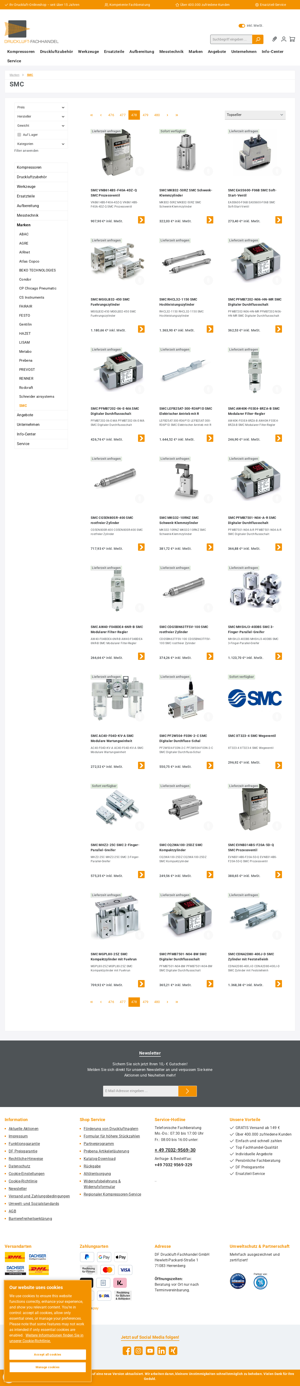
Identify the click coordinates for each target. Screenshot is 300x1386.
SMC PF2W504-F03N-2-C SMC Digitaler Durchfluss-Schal (183, 738)
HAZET (25, 333)
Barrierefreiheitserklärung (30, 1218)
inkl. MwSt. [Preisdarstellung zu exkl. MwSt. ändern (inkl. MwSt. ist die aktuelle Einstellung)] (251, 25)
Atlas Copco (29, 261)
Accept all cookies (47, 1354)
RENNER (26, 378)
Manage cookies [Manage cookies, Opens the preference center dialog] (48, 1367)
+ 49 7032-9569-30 (175, 1150)
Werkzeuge (26, 186)
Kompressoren (29, 167)
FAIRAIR (25, 306)
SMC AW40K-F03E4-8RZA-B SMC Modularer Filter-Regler (254, 411)
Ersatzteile (26, 196)
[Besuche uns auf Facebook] (127, 1350)
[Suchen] (257, 39)
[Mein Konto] (284, 39)
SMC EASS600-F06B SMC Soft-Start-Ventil (252, 192)
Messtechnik (27, 215)
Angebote (25, 415)
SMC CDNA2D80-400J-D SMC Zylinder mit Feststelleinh (251, 956)
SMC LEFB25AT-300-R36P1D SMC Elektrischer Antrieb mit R (185, 411)
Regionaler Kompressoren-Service (112, 1194)
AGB (12, 1211)
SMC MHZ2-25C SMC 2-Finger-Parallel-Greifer (115, 847)
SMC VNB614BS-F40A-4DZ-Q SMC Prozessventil (114, 192)
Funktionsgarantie (24, 1143)
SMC (23, 406)
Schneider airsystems (36, 396)
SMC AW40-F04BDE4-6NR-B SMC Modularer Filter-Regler (117, 629)
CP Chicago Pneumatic (37, 288)
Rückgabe (92, 1166)
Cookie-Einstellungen (27, 1173)
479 (146, 114)
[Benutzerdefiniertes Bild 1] (238, 1281)
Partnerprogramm (99, 1143)
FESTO (24, 315)
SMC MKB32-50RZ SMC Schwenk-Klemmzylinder (185, 192)
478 (135, 114)
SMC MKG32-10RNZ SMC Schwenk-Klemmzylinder (179, 520)
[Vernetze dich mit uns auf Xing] (173, 1350)
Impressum (18, 1136)
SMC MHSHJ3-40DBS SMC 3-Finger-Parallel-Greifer (251, 629)
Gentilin (25, 324)
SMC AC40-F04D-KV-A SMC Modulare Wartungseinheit (112, 738)
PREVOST (27, 370)
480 (157, 114)
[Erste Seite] (91, 115)
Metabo (25, 351)
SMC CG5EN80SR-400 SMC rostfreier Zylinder (112, 520)
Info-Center (26, 434)
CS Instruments (31, 297)
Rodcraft (26, 388)
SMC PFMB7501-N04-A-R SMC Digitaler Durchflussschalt (252, 520)
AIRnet (24, 252)
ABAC (24, 234)
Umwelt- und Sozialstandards (34, 1203)
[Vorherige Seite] (100, 115)
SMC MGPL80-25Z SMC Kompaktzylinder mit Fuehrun (114, 956)
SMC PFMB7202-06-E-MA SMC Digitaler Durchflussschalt (115, 411)
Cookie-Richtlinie (23, 1181)
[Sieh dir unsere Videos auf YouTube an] (150, 1350)
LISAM (24, 342)
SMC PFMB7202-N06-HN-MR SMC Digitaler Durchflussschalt (255, 301)
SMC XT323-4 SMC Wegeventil (252, 736)
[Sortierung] (255, 115)
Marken (23, 225)
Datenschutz (19, 1166)
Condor (25, 279)
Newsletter (18, 1188)
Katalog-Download (100, 1158)
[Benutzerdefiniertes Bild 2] (260, 1281)
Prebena (25, 360)
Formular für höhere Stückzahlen (112, 1136)
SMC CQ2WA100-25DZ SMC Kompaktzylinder (180, 847)
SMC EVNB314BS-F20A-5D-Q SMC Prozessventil (251, 847)
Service (23, 444)
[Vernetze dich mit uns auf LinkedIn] (161, 1350)
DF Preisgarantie (23, 1151)
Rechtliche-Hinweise (26, 1158)
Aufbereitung (28, 206)
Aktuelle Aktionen (23, 1128)
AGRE (23, 243)
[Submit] (187, 1091)
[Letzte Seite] (177, 115)
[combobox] (231, 39)
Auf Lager (30, 135)
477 (123, 114)
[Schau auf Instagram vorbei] (138, 1350)
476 (112, 114)
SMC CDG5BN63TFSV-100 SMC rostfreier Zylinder (183, 629)
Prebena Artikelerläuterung (106, 1151)
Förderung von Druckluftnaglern (111, 1128)
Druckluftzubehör (32, 177)
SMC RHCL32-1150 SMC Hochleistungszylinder (178, 301)
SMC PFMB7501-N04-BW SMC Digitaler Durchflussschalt (183, 956)
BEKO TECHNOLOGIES (37, 270)
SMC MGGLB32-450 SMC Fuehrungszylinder (110, 301)
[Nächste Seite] (167, 115)
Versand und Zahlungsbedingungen (39, 1196)
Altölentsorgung (97, 1173)
